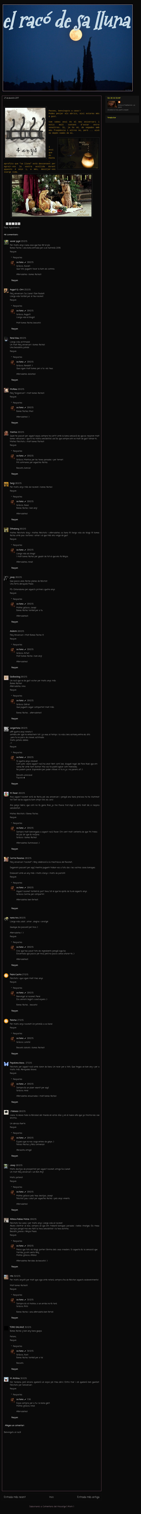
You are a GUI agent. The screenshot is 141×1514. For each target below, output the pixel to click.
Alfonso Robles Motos (19, 1219)
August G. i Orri (17, 289)
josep (12, 577)
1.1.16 (29, 1399)
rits (11, 1276)
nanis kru (14, 917)
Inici (51, 1497)
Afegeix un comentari (14, 1425)
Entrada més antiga (88, 1497)
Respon (13, 251)
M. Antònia (15, 1378)
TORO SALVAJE (17, 1327)
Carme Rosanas (17, 858)
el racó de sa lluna (65, 20)
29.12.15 (30, 262)
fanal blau (14, 338)
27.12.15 (25, 974)
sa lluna (19, 262)
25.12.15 (24, 241)
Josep (12, 1165)
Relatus (13, 1020)
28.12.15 (22, 1111)
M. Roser (14, 793)
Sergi (12, 483)
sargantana (15, 728)
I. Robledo (14, 1111)
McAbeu (13, 389)
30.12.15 (17, 1276)
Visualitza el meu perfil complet (117, 110)
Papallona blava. (17, 1063)
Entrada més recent (15, 1497)
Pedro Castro (15, 974)
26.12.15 (23, 338)
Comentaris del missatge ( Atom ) (58, 1506)
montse (13, 432)
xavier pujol (15, 241)
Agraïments (14, 227)
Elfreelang (14, 528)
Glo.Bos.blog (15, 676)
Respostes (17, 257)
